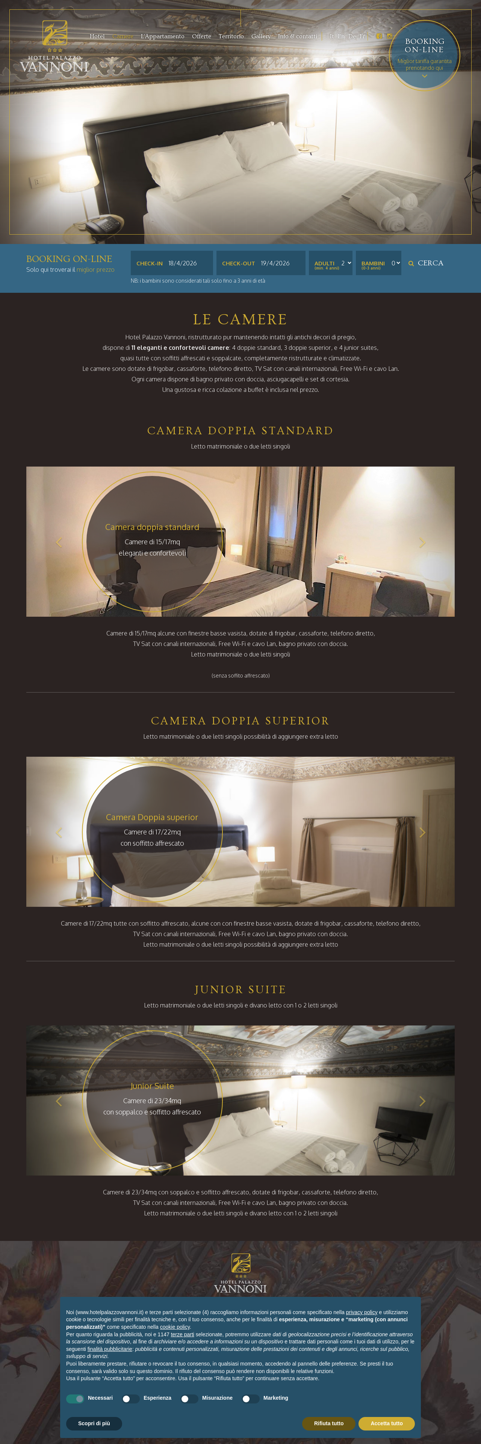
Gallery (261, 36)
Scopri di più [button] (94, 1423)
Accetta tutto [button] (387, 1423)
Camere (122, 36)
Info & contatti (297, 36)
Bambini (373, 263)
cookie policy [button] (175, 1327)
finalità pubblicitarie (110, 1349)
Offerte (201, 36)
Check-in (149, 263)
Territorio (231, 36)
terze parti (182, 1334)
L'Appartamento (163, 36)
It (332, 36)
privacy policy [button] (362, 1312)
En (341, 36)
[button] (58, 542)
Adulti (324, 263)
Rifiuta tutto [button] (329, 1423)
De (352, 36)
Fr (362, 36)
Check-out (238, 263)
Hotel (97, 36)
